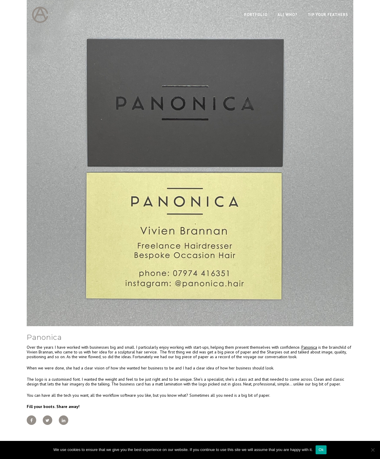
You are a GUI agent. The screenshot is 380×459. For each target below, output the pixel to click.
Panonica (309, 347)
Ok (321, 449)
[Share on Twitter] (47, 420)
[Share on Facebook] (31, 420)
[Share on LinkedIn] (63, 420)
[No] (373, 450)
